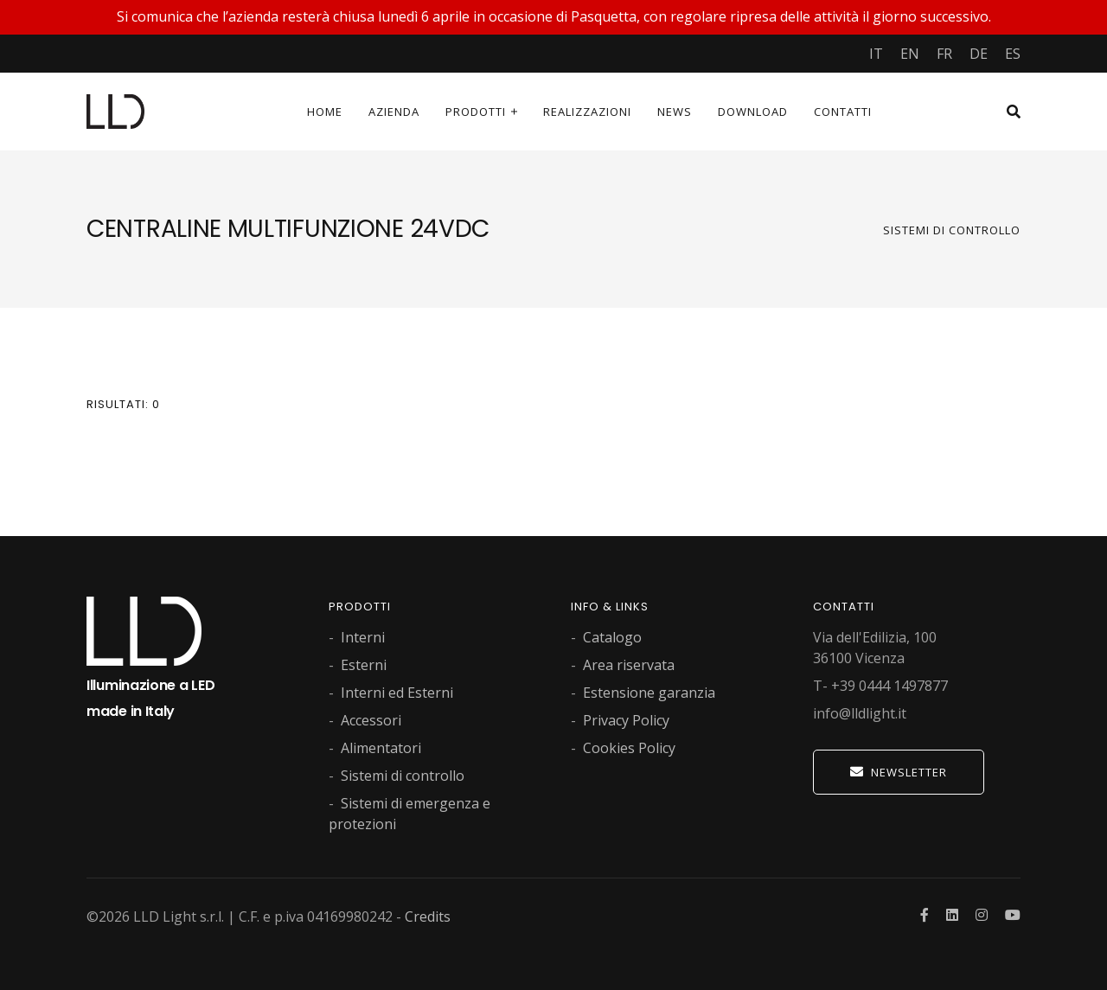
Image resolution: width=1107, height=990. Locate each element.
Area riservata (629, 664)
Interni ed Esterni (397, 692)
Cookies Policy (629, 747)
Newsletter (898, 772)
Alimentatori (381, 747)
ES (1013, 53)
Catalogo (612, 637)
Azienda (393, 111)
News (674, 111)
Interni (363, 637)
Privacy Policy (626, 720)
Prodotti (475, 111)
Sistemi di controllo (952, 230)
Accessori (371, 720)
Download (753, 111)
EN (909, 53)
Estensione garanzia (649, 692)
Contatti (843, 111)
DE (978, 53)
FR (944, 53)
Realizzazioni (587, 111)
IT (876, 53)
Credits (428, 916)
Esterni (364, 664)
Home (324, 111)
